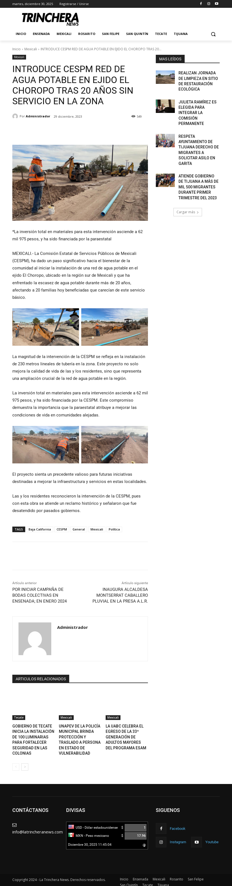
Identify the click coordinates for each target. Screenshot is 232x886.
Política (114, 529)
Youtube (210, 836)
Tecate (19, 717)
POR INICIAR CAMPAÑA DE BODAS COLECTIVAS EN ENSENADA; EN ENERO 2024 (39, 595)
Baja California (40, 529)
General (79, 529)
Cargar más (188, 183)
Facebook (177, 823)
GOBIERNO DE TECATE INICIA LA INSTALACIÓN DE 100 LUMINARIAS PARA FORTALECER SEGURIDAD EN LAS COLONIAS (33, 735)
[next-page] (24, 762)
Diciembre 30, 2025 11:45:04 (90, 840)
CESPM (62, 529)
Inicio (16, 49)
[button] (213, 34)
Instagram (177, 836)
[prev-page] (15, 762)
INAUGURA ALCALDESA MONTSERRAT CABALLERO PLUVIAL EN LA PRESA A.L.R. (120, 595)
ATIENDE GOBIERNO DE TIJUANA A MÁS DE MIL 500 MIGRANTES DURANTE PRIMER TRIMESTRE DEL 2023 (197, 160)
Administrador (38, 116)
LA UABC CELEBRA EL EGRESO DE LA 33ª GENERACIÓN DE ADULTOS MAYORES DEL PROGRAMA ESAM (127, 735)
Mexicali (30, 49)
